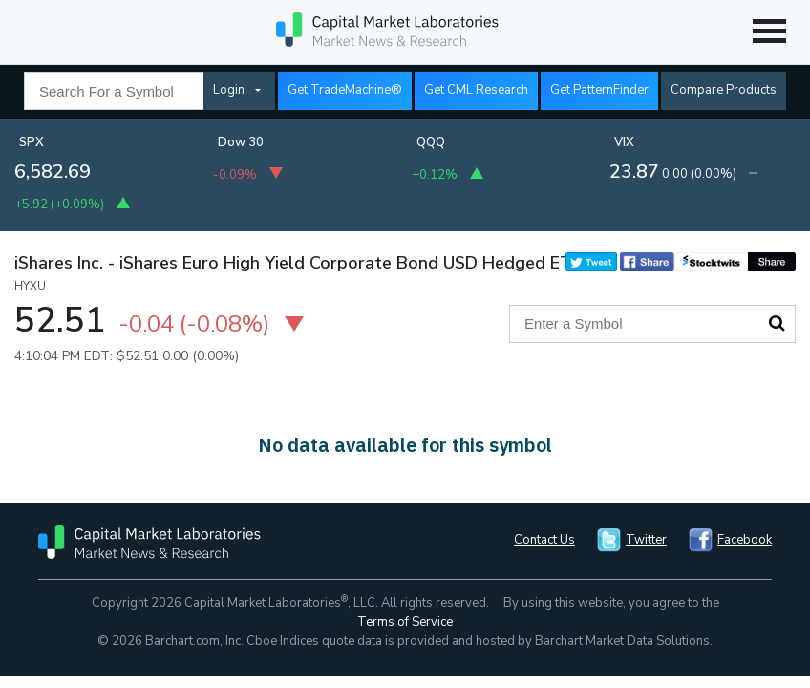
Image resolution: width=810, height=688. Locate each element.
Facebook (744, 539)
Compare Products (724, 89)
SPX (31, 142)
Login (229, 89)
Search (776, 323)
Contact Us (544, 539)
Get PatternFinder (599, 89)
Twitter (646, 539)
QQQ (430, 142)
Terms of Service (405, 622)
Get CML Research (476, 89)
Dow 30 (241, 142)
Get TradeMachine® (345, 89)
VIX (624, 142)
